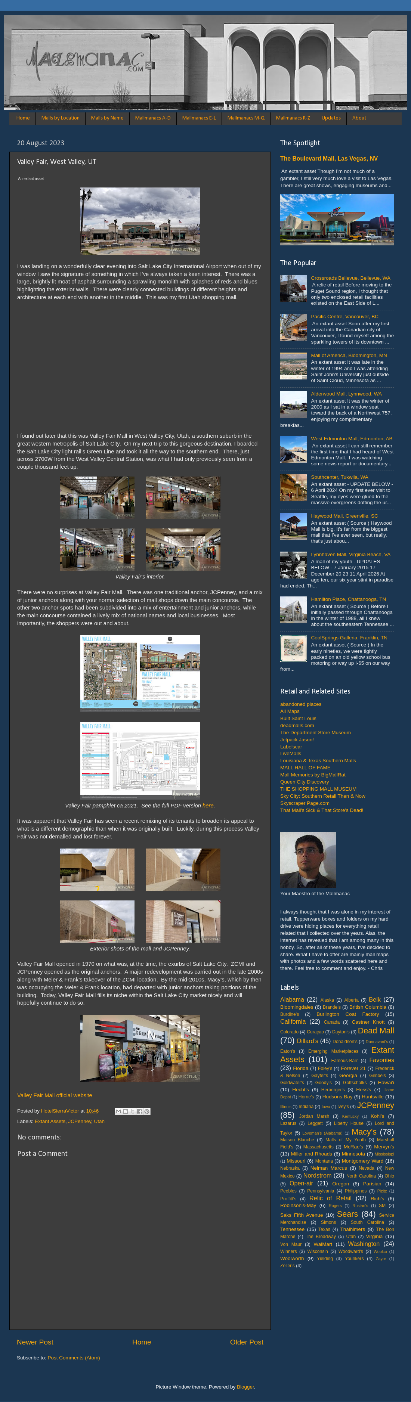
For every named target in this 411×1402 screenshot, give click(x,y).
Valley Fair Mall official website (54, 1095)
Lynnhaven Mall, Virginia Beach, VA (350, 554)
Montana (324, 1161)
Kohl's (377, 1116)
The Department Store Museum (315, 732)
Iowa (326, 1106)
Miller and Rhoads (311, 1154)
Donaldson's (345, 1041)
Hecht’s (300, 1089)
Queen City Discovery (304, 782)
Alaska (327, 1000)
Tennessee (292, 1229)
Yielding (325, 1258)
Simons (328, 1222)
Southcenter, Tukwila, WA (339, 477)
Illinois (285, 1106)
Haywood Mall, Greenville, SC (344, 516)
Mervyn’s (384, 1147)
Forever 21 (353, 1068)
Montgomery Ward (363, 1161)
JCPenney (79, 1121)
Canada (332, 1022)
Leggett (315, 1123)
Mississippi (384, 1154)
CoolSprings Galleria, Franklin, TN (349, 637)
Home (23, 118)
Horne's (306, 1096)
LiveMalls (290, 753)
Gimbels (377, 1075)
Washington (364, 1243)
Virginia (374, 1236)
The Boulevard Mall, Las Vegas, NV (329, 158)
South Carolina (367, 1222)
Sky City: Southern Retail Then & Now (322, 796)
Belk (375, 999)
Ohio (389, 1176)
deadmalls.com (297, 725)
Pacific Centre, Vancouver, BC (344, 316)
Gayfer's (319, 1075)
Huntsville (373, 1096)
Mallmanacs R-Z (293, 118)
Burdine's (289, 1014)
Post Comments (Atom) (74, 1358)
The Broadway (321, 1236)
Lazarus (288, 1123)
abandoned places (300, 704)
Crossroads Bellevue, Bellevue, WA (350, 278)
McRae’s (353, 1147)
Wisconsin (317, 1251)
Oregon (340, 1184)
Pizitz (382, 1191)
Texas (324, 1229)
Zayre (381, 1258)
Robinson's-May (298, 1205)
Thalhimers (352, 1229)
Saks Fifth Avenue (301, 1215)
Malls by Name (107, 118)
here (208, 806)
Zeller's (287, 1265)
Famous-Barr (344, 1060)
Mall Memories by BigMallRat (313, 775)
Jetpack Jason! (297, 739)
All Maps (290, 711)
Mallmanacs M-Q (246, 118)
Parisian (372, 1184)
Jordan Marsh (314, 1116)
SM (382, 1205)
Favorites (381, 1060)
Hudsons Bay (337, 1096)
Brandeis (332, 1007)
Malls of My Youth (345, 1139)
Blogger (245, 1387)
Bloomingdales (296, 1007)
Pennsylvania (320, 1191)
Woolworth (292, 1258)
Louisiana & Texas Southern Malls (318, 760)
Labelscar (291, 747)
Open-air (301, 1183)
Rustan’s (360, 1205)
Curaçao (315, 1032)
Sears (347, 1214)
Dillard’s (307, 1040)
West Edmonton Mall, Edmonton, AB (351, 438)
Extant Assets (50, 1121)
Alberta (351, 1000)
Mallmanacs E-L (199, 118)
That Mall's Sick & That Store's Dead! (322, 810)
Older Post (246, 1342)
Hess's (363, 1089)
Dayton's (341, 1032)
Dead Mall (376, 1030)
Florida (300, 1068)
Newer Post (35, 1342)
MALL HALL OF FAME (305, 767)
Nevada (366, 1168)
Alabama (292, 999)
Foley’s (325, 1068)
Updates (331, 118)
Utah (99, 1121)
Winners (288, 1251)
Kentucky (350, 1116)
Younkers (354, 1258)
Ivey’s (343, 1106)
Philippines (356, 1191)
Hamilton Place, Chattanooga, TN (348, 599)
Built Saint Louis (298, 718)
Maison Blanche (297, 1139)
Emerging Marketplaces (333, 1051)
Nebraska (290, 1168)
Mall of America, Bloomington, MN (349, 355)
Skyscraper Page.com (305, 803)
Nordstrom (317, 1175)
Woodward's (351, 1251)
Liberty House (349, 1123)
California (293, 1021)
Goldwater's (292, 1082)
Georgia (348, 1075)
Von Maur (291, 1244)
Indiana (306, 1106)
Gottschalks (355, 1082)
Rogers (335, 1205)
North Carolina (361, 1176)
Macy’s (364, 1131)
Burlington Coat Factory (347, 1014)
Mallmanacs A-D (153, 118)
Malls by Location (60, 118)
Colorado (289, 1032)
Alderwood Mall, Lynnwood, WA (346, 394)
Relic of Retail (330, 1198)
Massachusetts (318, 1147)
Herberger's (333, 1089)
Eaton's (287, 1051)
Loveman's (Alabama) (322, 1133)
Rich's (377, 1198)
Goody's (323, 1082)
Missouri (296, 1161)
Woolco (380, 1251)
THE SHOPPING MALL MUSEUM (318, 789)
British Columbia (367, 1007)
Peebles (288, 1191)
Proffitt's (288, 1198)
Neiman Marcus (328, 1168)
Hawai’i (386, 1082)
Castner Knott (368, 1022)
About (359, 118)
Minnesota (353, 1154)
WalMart (323, 1244)
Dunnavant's (377, 1041)
